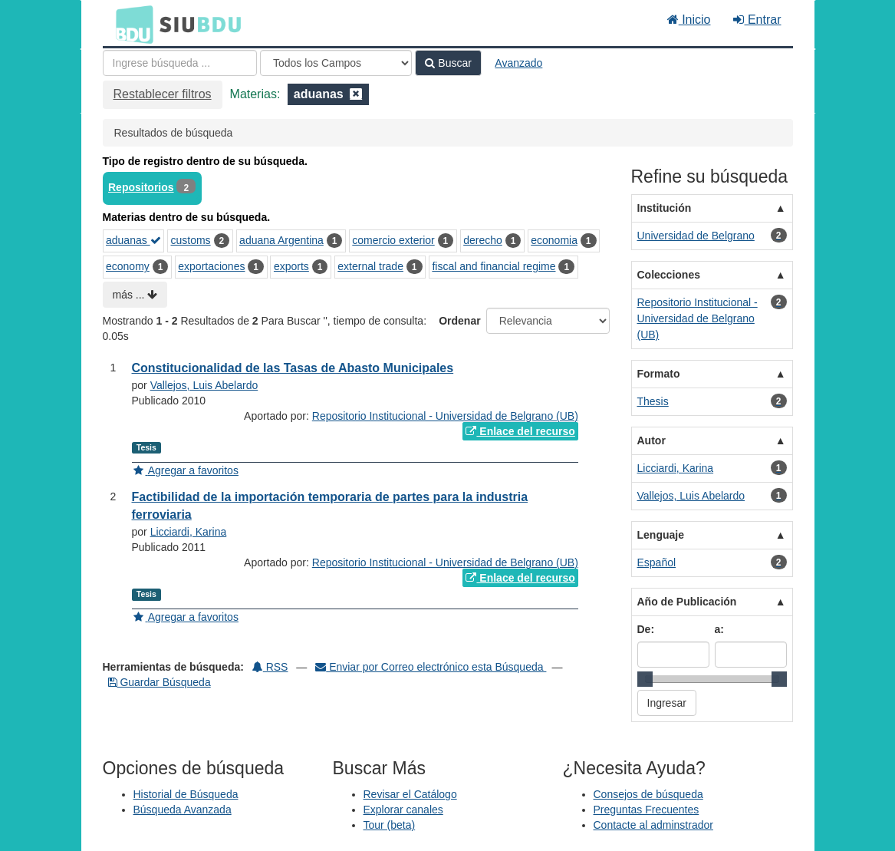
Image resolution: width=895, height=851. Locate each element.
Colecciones (668, 275)
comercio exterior (393, 240)
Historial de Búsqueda (186, 794)
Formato (658, 374)
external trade (370, 266)
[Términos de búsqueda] (180, 63)
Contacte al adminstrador (653, 825)
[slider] (645, 679)
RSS (270, 667)
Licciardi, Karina (188, 532)
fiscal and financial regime (493, 266)
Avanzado (518, 63)
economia (554, 240)
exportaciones (211, 266)
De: (646, 629)
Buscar (448, 63)
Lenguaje (660, 535)
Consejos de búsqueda (648, 794)
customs (191, 240)
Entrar (757, 19)
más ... (135, 294)
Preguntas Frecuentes (646, 809)
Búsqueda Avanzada (182, 809)
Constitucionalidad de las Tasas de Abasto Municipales (293, 367)
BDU (130, 23)
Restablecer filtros (163, 94)
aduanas (133, 240)
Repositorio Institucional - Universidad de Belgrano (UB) (445, 416)
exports (291, 266)
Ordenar (459, 321)
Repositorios (141, 187)
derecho (482, 240)
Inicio (689, 19)
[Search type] (336, 63)
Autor (651, 440)
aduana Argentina (281, 240)
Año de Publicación (687, 601)
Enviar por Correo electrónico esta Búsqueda (430, 667)
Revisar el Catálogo (410, 794)
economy (128, 266)
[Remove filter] (356, 94)
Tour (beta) (390, 825)
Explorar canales (403, 809)
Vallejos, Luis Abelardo (204, 385)
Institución (664, 208)
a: (719, 629)
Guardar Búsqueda (159, 682)
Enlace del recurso (520, 431)
